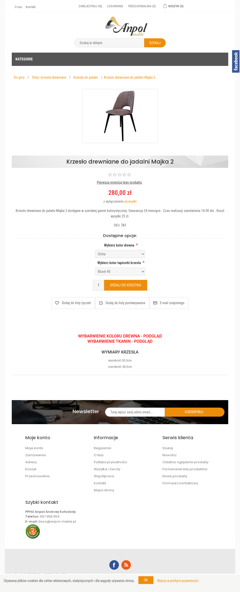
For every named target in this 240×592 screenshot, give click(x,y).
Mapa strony (104, 490)
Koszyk (31, 469)
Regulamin (102, 448)
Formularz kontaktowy (180, 483)
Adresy (31, 462)
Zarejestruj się (90, 6)
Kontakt (31, 7)
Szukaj (167, 448)
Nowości (169, 455)
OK (146, 580)
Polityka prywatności (110, 462)
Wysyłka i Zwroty (107, 469)
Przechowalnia (37, 476)
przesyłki (130, 201)
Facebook (114, 565)
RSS (126, 565)
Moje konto (34, 448)
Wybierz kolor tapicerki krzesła (119, 263)
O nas (18, 7)
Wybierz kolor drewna (119, 245)
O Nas (99, 455)
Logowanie (115, 6)
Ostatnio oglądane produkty (185, 462)
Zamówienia (35, 455)
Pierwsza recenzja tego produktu (119, 182)
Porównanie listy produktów (184, 469)
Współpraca (104, 476)
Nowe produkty (174, 476)
